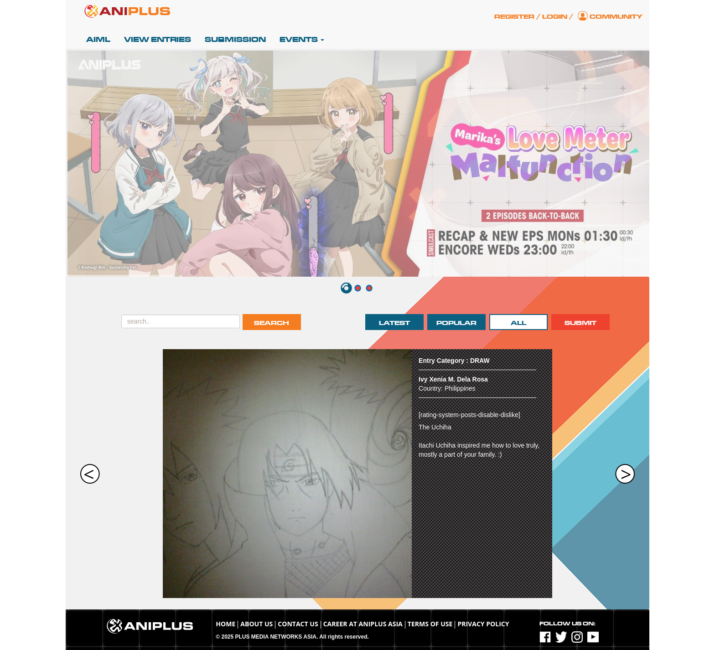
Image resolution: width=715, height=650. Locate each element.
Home (225, 623)
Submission (235, 39)
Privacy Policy (483, 623)
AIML (98, 39)
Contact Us (298, 623)
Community (616, 17)
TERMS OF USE (430, 623)
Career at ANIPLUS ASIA (363, 623)
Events (302, 39)
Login (554, 17)
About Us (256, 623)
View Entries (157, 39)
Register (514, 17)
